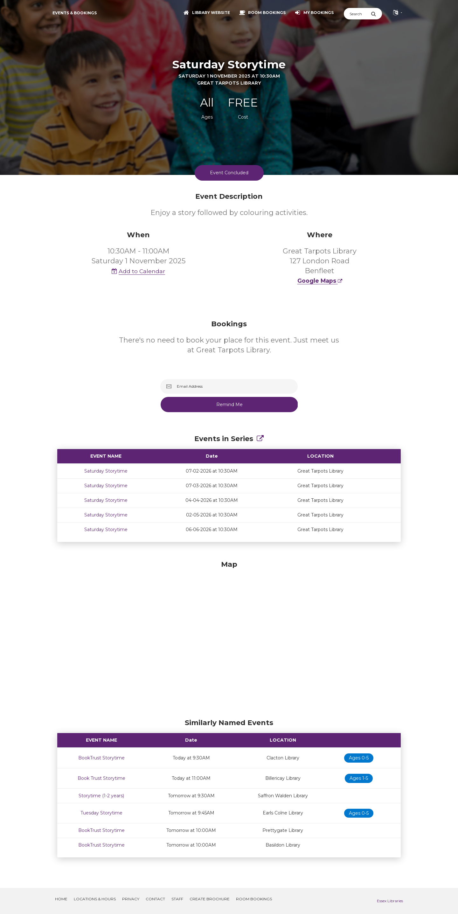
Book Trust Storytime (101, 778)
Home (61, 899)
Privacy (130, 899)
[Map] (229, 638)
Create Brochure (210, 899)
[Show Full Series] (260, 438)
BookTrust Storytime (101, 758)
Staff (177, 899)
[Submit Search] (376, 13)
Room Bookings (254, 899)
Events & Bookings (74, 12)
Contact (155, 899)
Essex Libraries (390, 900)
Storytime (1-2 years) (101, 796)
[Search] (357, 13)
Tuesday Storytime (101, 813)
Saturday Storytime (106, 471)
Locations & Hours (95, 899)
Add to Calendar (138, 271)
